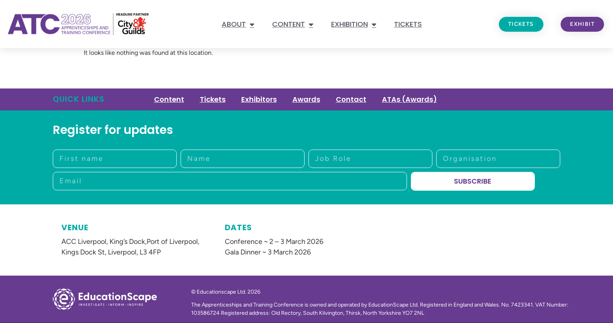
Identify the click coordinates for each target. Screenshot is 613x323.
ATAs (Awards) (409, 99)
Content (292, 24)
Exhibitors (259, 99)
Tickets (408, 24)
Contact (351, 99)
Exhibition (353, 24)
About (238, 24)
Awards (306, 99)
